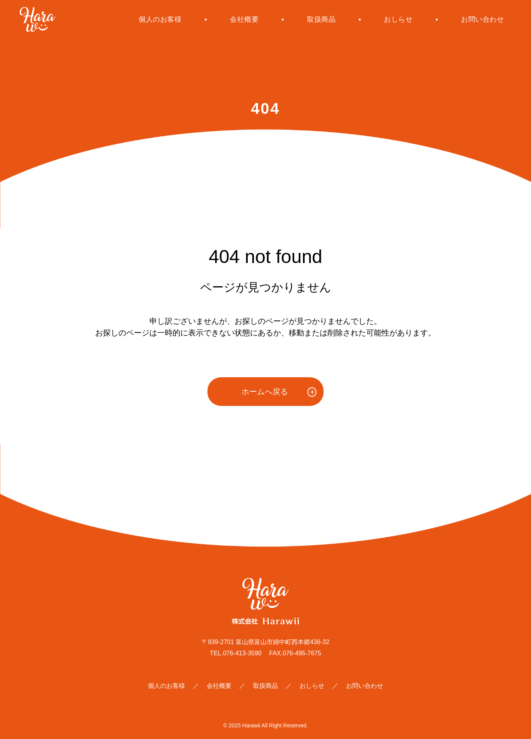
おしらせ (398, 19)
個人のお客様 (160, 19)
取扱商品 (321, 19)
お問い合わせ (482, 19)
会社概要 (244, 19)
